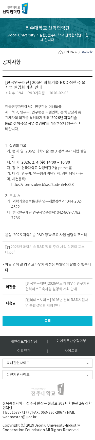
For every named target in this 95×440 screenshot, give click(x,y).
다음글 (11, 302)
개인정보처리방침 (24, 341)
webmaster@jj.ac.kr (19, 417)
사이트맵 (71, 351)
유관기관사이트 (18, 375)
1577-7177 (20, 413)
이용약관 (23, 351)
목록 (47, 321)
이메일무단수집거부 (71, 341)
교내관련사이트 (18, 363)
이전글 (11, 286)
